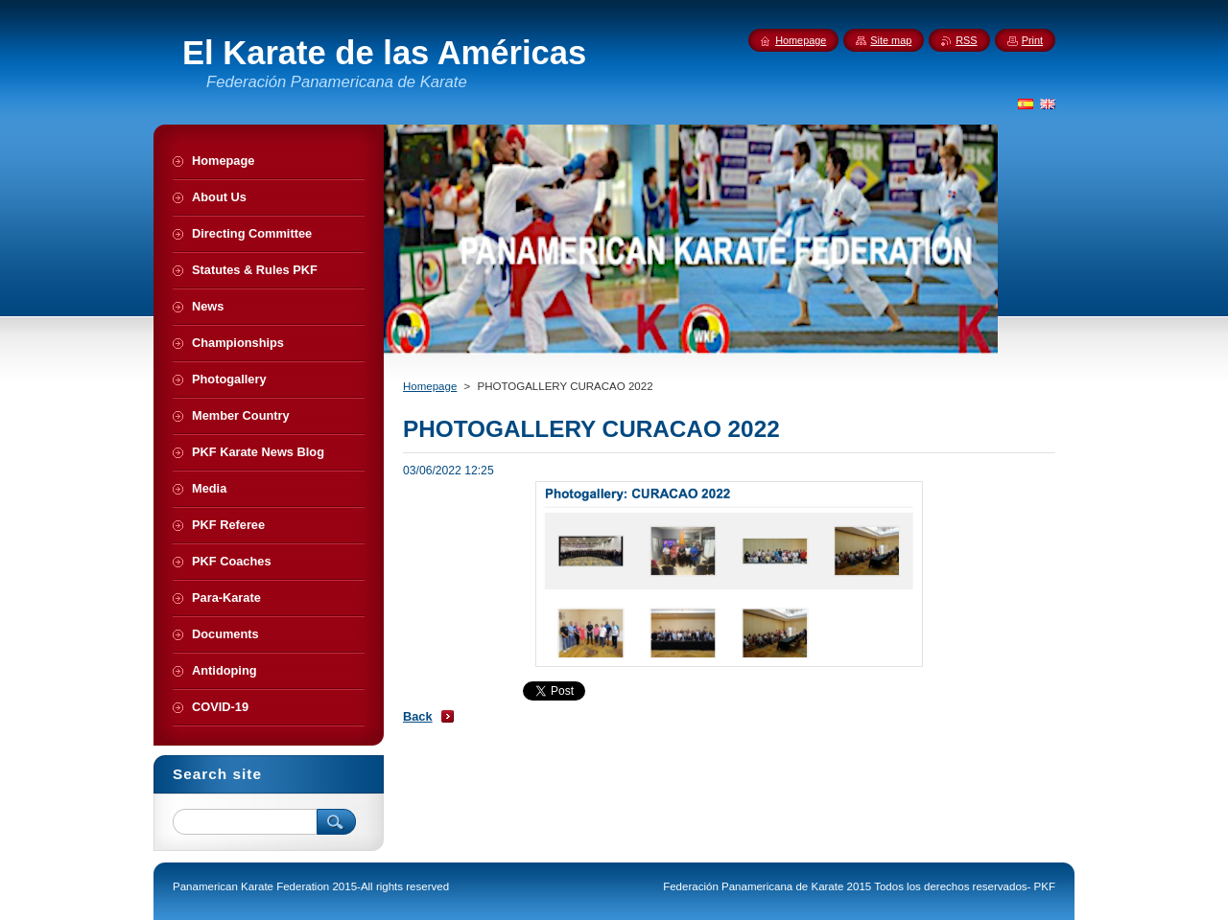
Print (1032, 40)
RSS (966, 40)
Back (418, 716)
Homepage (430, 386)
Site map (890, 40)
